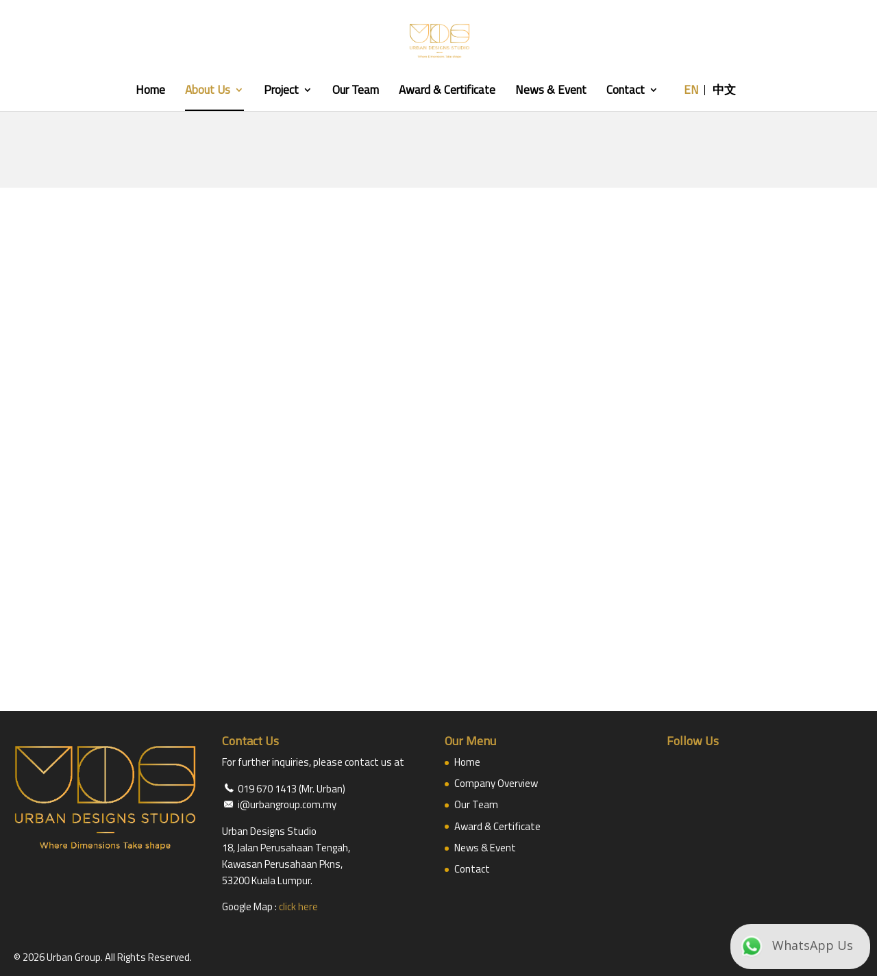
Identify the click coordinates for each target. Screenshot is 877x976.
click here (298, 906)
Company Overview (496, 783)
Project (281, 92)
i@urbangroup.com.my (287, 804)
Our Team (355, 92)
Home (150, 92)
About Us (207, 92)
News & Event (550, 92)
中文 (724, 92)
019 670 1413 (267, 789)
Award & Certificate (447, 92)
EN (691, 92)
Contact (625, 92)
